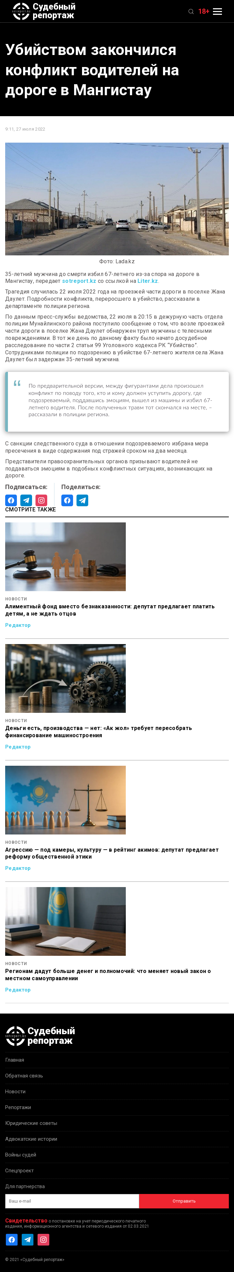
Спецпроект (19, 1171)
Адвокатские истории (31, 1139)
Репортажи (18, 1107)
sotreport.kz (79, 281)
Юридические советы (31, 1123)
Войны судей (20, 1155)
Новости (15, 1091)
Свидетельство (26, 1220)
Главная (14, 1060)
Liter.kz (148, 281)
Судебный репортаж (43, 11)
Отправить (184, 1201)
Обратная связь (24, 1076)
